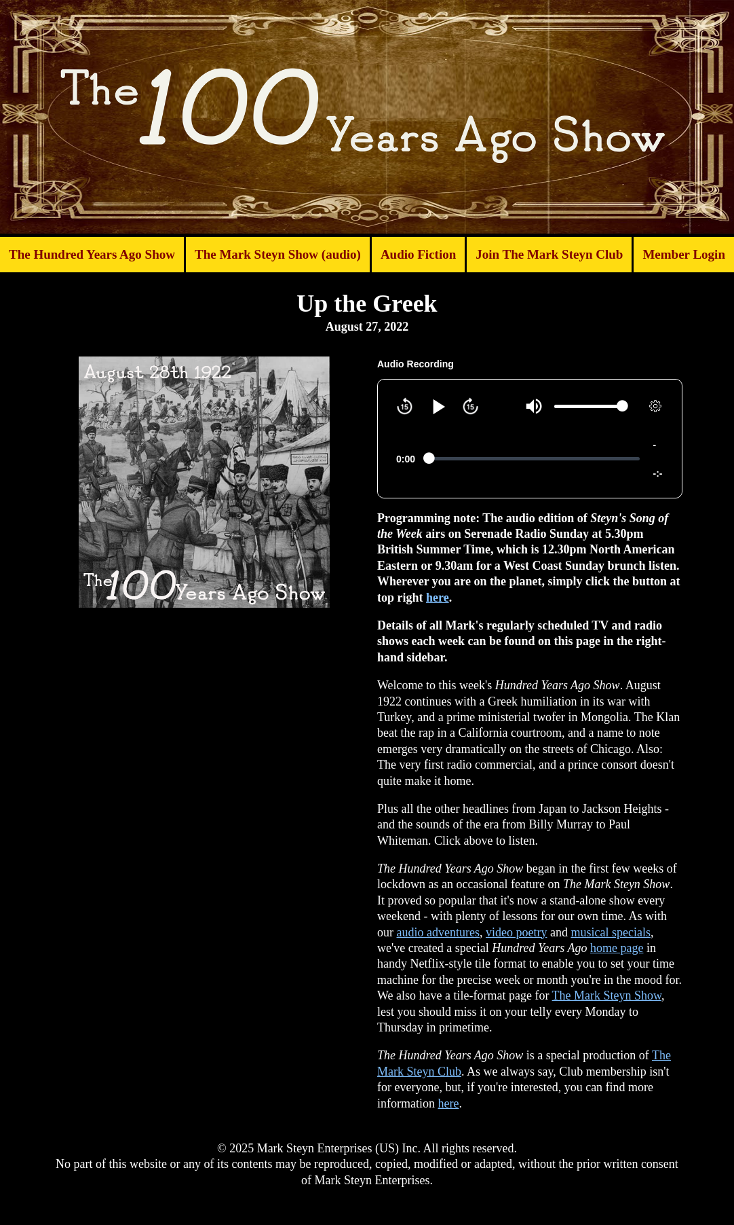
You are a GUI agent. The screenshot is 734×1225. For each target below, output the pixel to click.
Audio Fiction (418, 254)
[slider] (588, 406)
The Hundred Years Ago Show (92, 254)
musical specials (610, 932)
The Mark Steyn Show (606, 995)
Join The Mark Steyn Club (549, 254)
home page (616, 948)
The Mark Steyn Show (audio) (278, 254)
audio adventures (438, 932)
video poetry (516, 932)
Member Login (683, 254)
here (437, 597)
